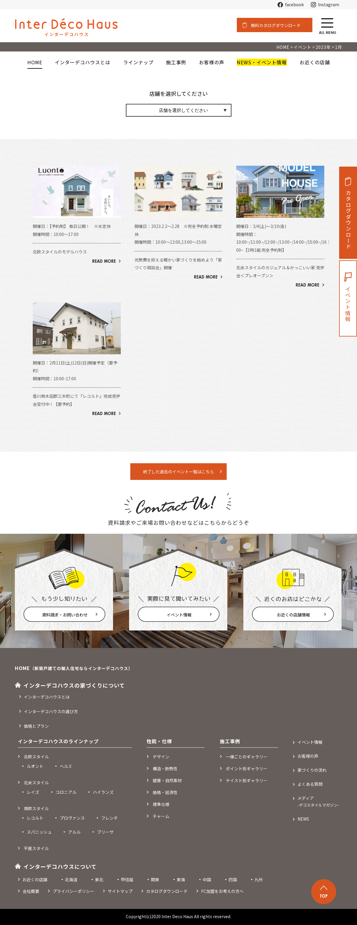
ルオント (35, 766)
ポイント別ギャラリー (246, 768)
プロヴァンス (72, 818)
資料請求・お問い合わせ (65, 615)
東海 (181, 879)
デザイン (161, 757)
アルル (74, 832)
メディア (318, 801)
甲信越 (127, 879)
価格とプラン (36, 726)
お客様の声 (308, 756)
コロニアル (66, 792)
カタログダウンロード (348, 220)
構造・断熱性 (165, 768)
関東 (155, 879)
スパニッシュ (39, 832)
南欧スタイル (36, 808)
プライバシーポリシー (73, 891)
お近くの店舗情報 (293, 615)
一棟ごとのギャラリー (246, 757)
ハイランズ (103, 792)
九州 (258, 879)
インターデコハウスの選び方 (51, 711)
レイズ (33, 792)
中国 (207, 879)
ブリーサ (105, 832)
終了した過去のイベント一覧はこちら (178, 472)
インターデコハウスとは (47, 697)
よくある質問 (310, 784)
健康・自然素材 (167, 780)
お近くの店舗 (34, 879)
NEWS (303, 819)
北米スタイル (36, 782)
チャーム (161, 816)
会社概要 (31, 891)
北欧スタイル (36, 757)
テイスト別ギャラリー (246, 780)
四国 (232, 879)
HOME (34, 62)
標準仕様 (161, 804)
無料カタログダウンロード (276, 25)
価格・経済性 (165, 792)
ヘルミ (66, 766)
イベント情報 (179, 615)
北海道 (71, 879)
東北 (99, 879)
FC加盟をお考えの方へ (222, 891)
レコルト (35, 818)
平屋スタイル (36, 848)
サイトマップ (120, 891)
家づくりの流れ (312, 770)
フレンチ (109, 818)
